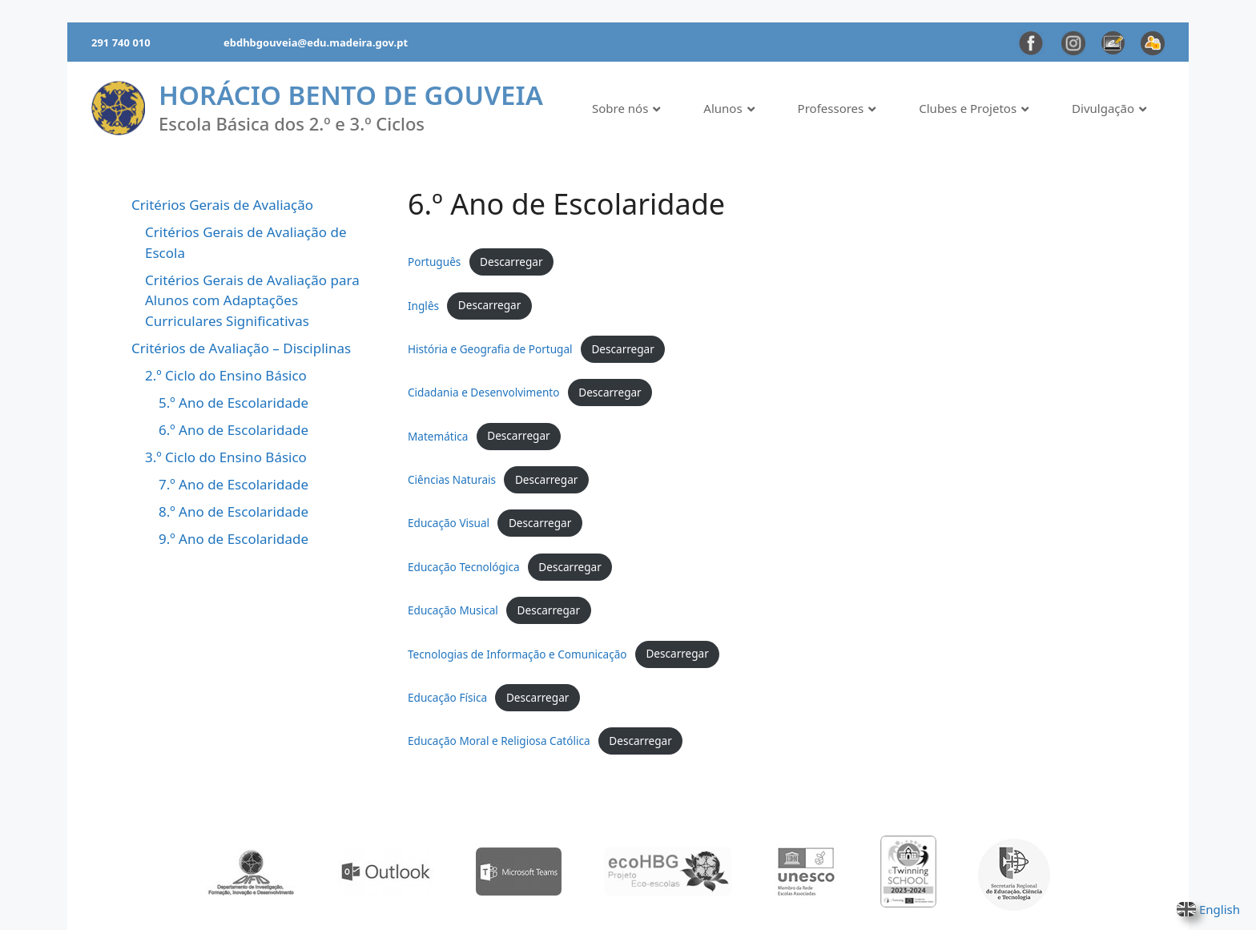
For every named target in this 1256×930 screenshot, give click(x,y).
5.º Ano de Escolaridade (233, 402)
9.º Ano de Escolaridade (233, 538)
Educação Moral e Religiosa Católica (499, 740)
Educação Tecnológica (464, 566)
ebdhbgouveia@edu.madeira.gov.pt (315, 42)
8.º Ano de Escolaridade (233, 511)
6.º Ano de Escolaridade (233, 430)
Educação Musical (453, 610)
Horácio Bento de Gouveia (351, 95)
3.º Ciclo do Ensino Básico (226, 457)
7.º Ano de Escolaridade (233, 484)
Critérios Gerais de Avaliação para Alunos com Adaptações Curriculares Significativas (252, 300)
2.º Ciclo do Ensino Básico (226, 375)
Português (434, 261)
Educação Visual (448, 522)
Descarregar (511, 261)
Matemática (438, 435)
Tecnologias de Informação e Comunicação (517, 653)
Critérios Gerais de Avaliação (222, 204)
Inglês (423, 304)
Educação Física (447, 697)
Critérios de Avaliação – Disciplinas (241, 348)
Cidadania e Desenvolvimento (483, 392)
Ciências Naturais (452, 479)
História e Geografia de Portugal (490, 348)
